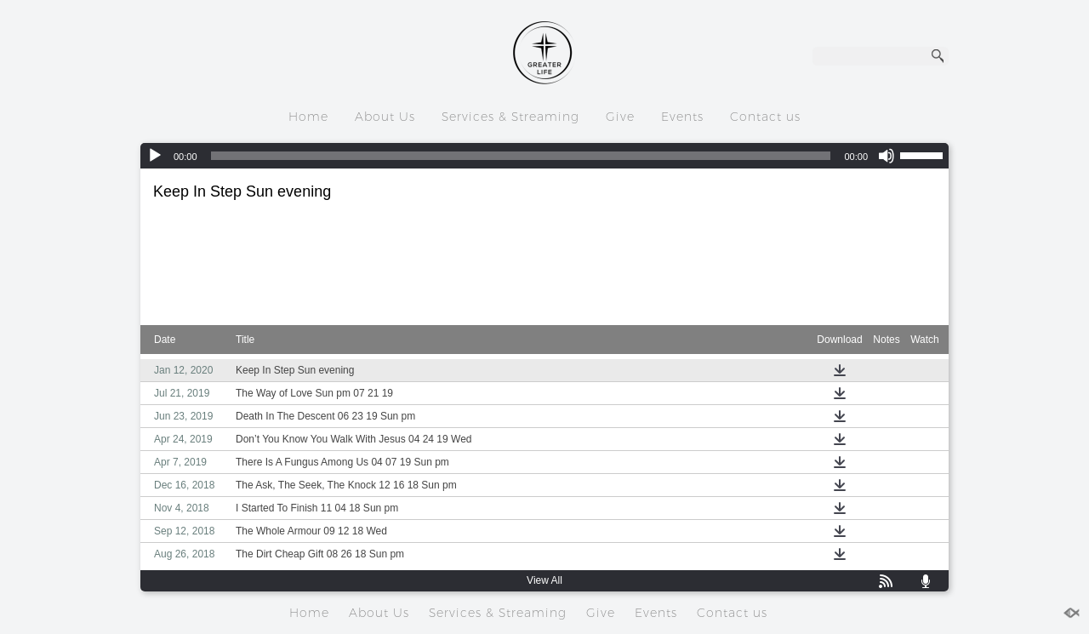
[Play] (154, 155)
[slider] (521, 155)
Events (682, 116)
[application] (544, 155)
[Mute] (886, 155)
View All (544, 580)
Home (308, 116)
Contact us (765, 116)
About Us (385, 116)
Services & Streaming (510, 116)
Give (620, 116)
